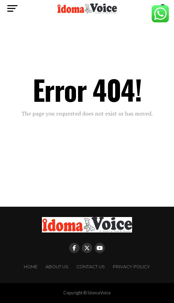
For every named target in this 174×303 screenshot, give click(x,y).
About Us (56, 266)
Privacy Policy (131, 266)
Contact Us (90, 266)
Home (30, 266)
